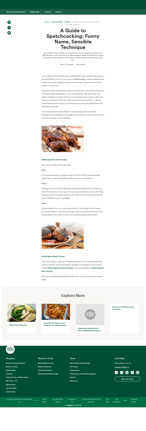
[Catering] (47, 12)
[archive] (67, 22)
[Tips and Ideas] (56, 22)
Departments (74, 394)
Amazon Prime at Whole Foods (17, 401)
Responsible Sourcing (45, 387)
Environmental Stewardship (48, 397)
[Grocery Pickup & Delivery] (15, 12)
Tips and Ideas (11, 412)
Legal (125, 424)
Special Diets (10, 408)
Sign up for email (127, 402)
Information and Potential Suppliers (83, 397)
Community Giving (45, 394)
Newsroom (74, 404)
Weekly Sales (11, 394)
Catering (9, 397)
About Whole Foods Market (80, 387)
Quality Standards (44, 390)
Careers (73, 401)
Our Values (74, 390)
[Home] (47, 22)
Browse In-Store (12, 390)
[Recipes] (58, 12)
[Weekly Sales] (35, 12)
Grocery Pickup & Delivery (15, 387)
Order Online (10, 415)
